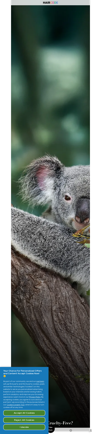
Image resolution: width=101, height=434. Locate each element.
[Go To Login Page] (91, 431)
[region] (24, 400)
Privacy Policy (35, 397)
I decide (24, 427)
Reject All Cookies (24, 420)
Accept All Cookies (24, 413)
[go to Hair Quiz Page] (70, 431)
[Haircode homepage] (50, 3)
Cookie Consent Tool (15, 405)
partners (40, 381)
